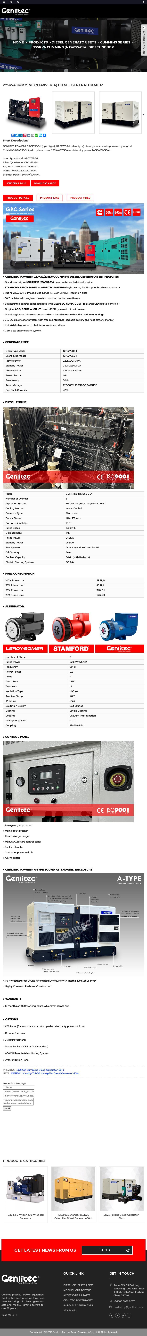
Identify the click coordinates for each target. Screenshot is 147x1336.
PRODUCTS (38, 42)
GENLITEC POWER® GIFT (77, 1300)
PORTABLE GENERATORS (78, 1305)
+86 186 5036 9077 (124, 1301)
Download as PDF (45, 183)
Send (7, 1108)
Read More (7, 1315)
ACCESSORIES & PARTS (76, 1295)
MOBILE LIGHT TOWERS (77, 1290)
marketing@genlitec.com (128, 1307)
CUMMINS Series (115, 42)
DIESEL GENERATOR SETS (74, 42)
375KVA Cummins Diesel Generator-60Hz (40, 1070)
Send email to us (16, 183)
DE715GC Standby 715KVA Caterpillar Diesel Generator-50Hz (45, 1073)
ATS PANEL (69, 1310)
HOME (18, 42)
